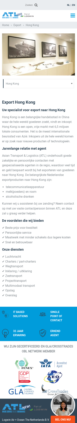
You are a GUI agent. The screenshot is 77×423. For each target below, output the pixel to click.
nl (68, 5)
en (73, 5)
